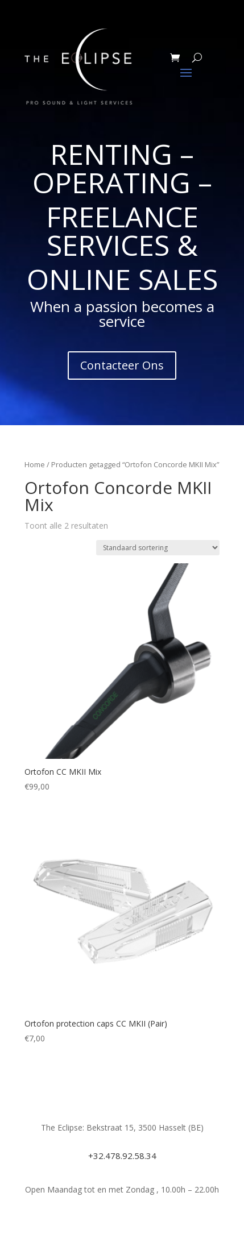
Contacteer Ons (122, 365)
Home (34, 464)
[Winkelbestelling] (158, 547)
